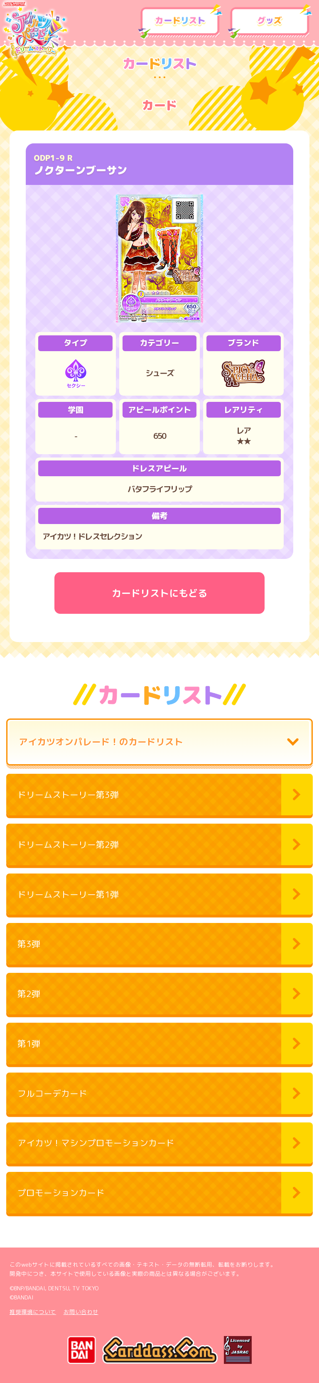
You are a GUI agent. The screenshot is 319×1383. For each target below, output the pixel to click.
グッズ (270, 22)
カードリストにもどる (159, 593)
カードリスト (180, 22)
